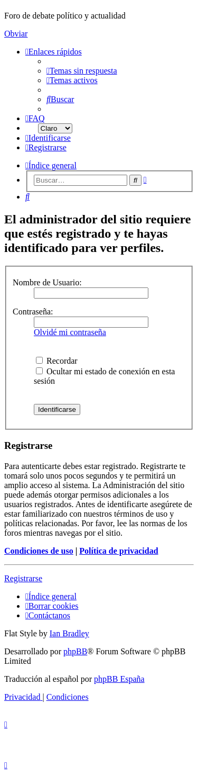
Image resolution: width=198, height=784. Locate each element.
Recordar (57, 360)
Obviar (15, 33)
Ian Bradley (69, 633)
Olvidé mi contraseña (70, 332)
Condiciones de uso (38, 550)
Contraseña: (33, 311)
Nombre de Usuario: (47, 282)
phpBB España (119, 678)
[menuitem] (81, 70)
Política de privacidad (118, 550)
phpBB (75, 651)
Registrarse (23, 578)
